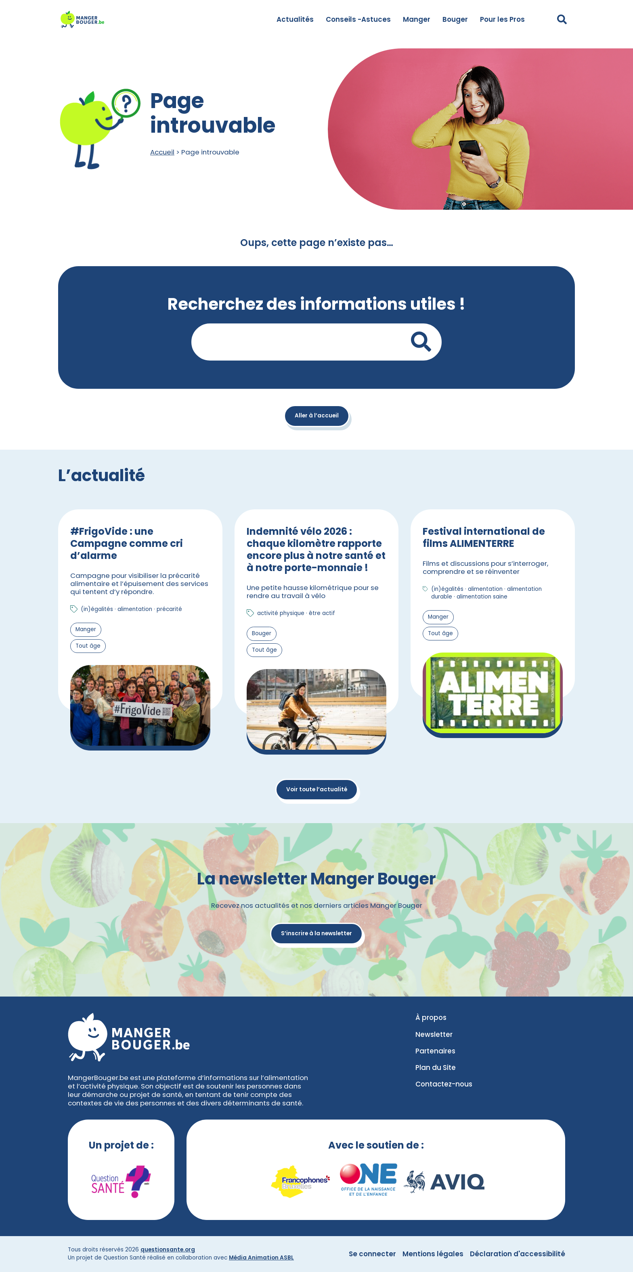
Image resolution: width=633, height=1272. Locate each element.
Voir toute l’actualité (316, 789)
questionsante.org (167, 1249)
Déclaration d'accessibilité (517, 1254)
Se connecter (372, 1254)
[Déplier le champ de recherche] (562, 19)
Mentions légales (432, 1254)
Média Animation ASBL (261, 1258)
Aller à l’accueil (317, 415)
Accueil (162, 152)
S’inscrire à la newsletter (316, 933)
